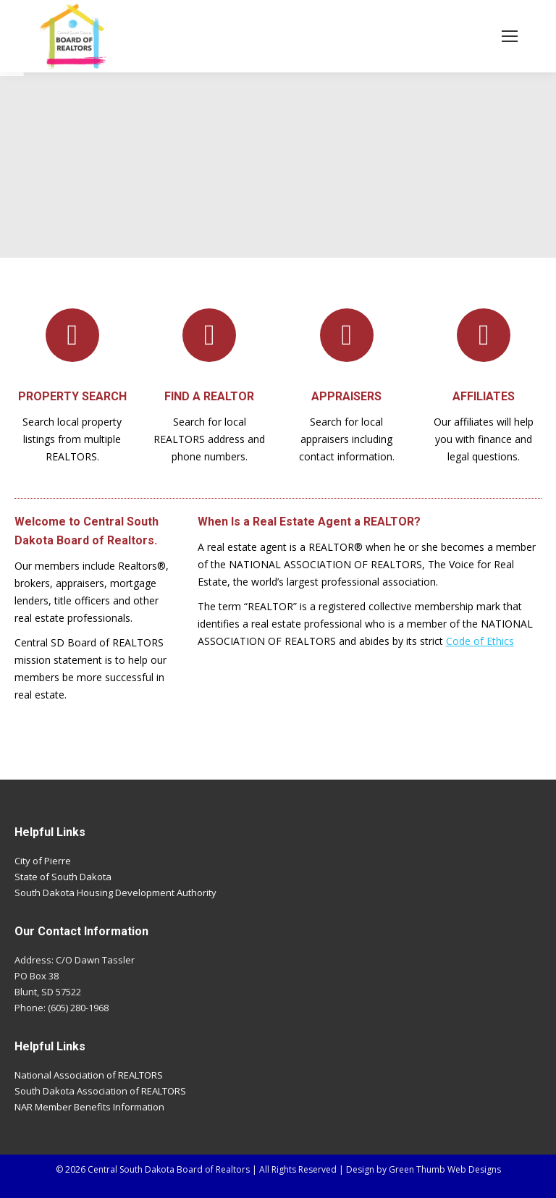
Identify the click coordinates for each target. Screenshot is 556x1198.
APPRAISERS (346, 396)
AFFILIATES (483, 396)
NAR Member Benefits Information (89, 1106)
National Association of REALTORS (88, 1074)
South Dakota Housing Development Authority (115, 892)
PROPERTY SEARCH (72, 396)
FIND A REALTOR (209, 396)
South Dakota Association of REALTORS (100, 1090)
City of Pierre (42, 860)
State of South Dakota (62, 876)
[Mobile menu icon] (510, 36)
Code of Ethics (480, 641)
